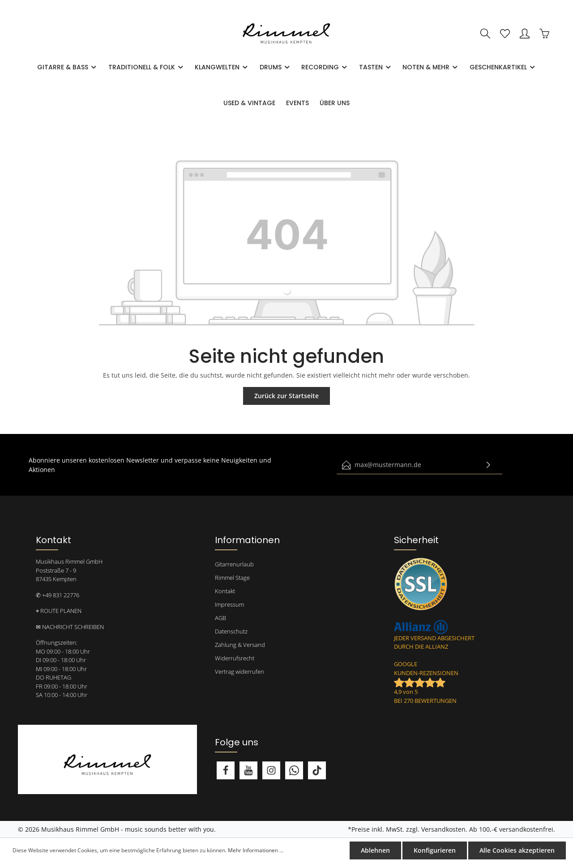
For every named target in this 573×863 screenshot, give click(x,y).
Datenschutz (231, 631)
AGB (220, 618)
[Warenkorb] (544, 34)
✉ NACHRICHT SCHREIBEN (70, 627)
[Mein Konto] (525, 34)
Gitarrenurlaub (234, 564)
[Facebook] (226, 770)
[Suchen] (485, 34)
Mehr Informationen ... (255, 850)
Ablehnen (375, 850)
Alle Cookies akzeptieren (517, 850)
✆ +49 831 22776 (57, 595)
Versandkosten (443, 829)
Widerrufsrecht (234, 658)
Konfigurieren (435, 850)
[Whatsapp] (294, 770)
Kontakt (225, 591)
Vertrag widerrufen (239, 671)
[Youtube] (248, 770)
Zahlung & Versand (240, 645)
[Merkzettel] (505, 34)
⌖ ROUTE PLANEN (58, 611)
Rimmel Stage (232, 578)
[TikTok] (317, 770)
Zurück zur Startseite (286, 395)
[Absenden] (488, 465)
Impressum (229, 604)
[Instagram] (271, 770)
